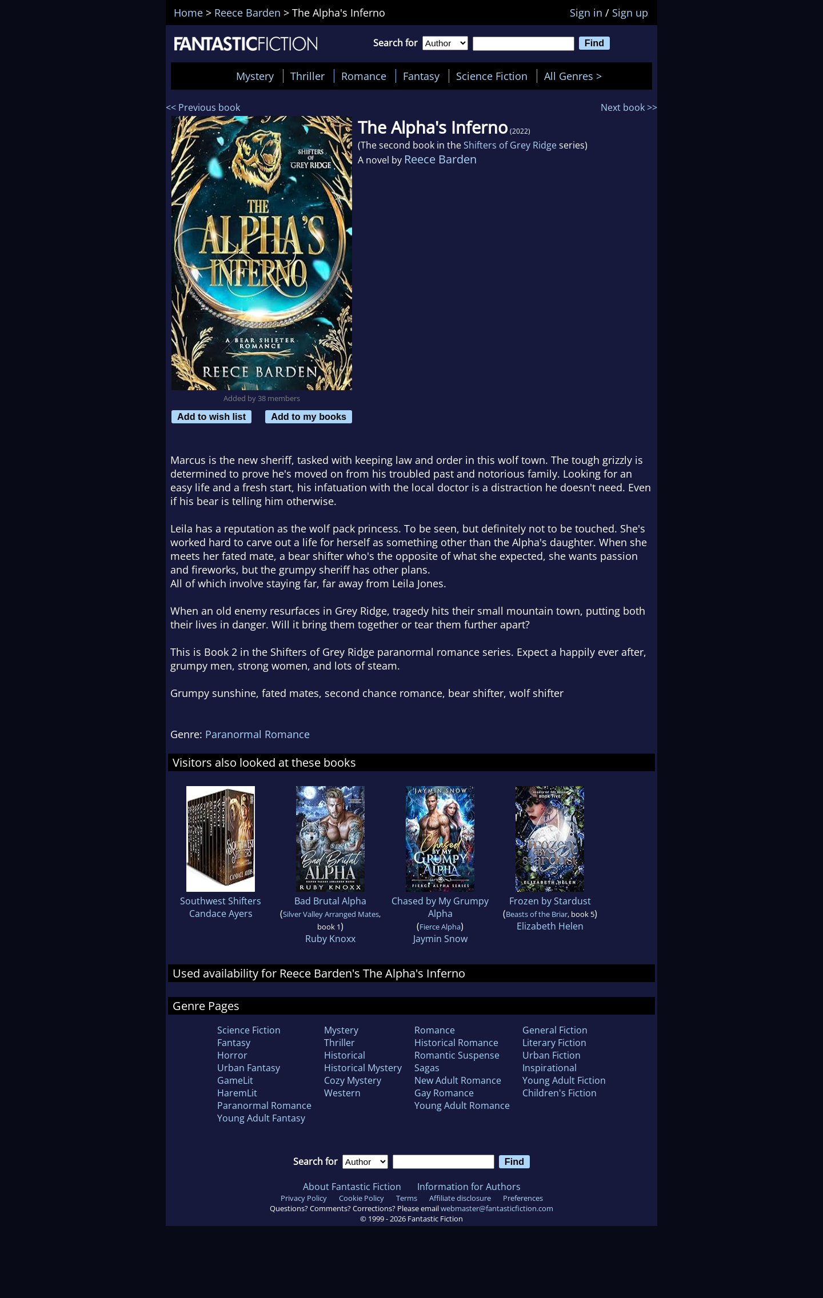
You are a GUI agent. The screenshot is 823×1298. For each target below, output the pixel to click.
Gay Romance (444, 1093)
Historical (344, 1055)
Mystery (255, 76)
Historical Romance (456, 1042)
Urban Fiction (551, 1055)
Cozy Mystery (352, 1080)
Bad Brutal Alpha (330, 901)
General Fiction (555, 1030)
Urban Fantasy (248, 1067)
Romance (363, 76)
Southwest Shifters (220, 901)
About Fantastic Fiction (352, 1186)
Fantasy (421, 76)
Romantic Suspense (457, 1055)
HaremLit (237, 1093)
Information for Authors (469, 1186)
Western (342, 1093)
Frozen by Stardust (550, 901)
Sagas (427, 1067)
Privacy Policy (304, 1198)
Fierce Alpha (440, 927)
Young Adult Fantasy (261, 1118)
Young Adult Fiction (564, 1080)
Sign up (630, 12)
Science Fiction (492, 76)
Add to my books (308, 416)
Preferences (523, 1198)
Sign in (586, 12)
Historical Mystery (363, 1067)
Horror (232, 1055)
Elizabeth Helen (550, 926)
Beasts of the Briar (537, 914)
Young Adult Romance (462, 1105)
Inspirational (549, 1067)
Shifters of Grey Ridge (510, 145)
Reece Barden (440, 159)
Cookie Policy (361, 1198)
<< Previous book (203, 107)
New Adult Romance (457, 1080)
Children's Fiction (559, 1093)
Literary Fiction (554, 1042)
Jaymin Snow (440, 938)
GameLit (235, 1080)
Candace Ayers (221, 913)
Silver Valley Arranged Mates (331, 914)
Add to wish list (211, 416)
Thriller (307, 76)
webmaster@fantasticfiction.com (497, 1208)
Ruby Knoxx (330, 938)
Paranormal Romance (257, 734)
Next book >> (629, 107)
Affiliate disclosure (460, 1198)
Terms (406, 1198)
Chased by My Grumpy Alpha (440, 907)
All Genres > (576, 76)
